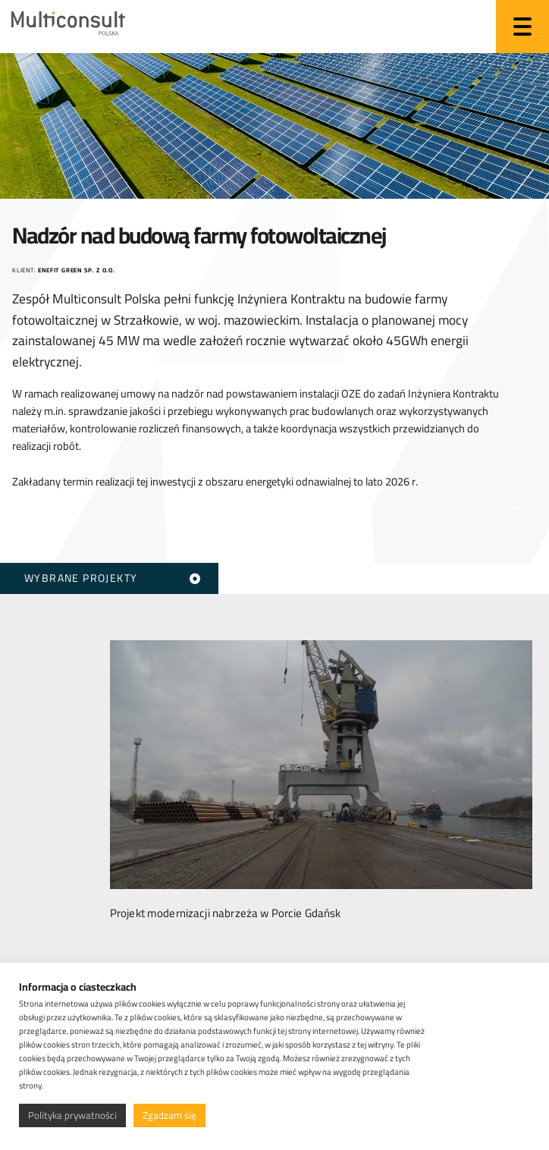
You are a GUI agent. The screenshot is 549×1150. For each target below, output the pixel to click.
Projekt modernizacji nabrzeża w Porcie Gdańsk (225, 909)
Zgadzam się (169, 1115)
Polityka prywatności (72, 1115)
